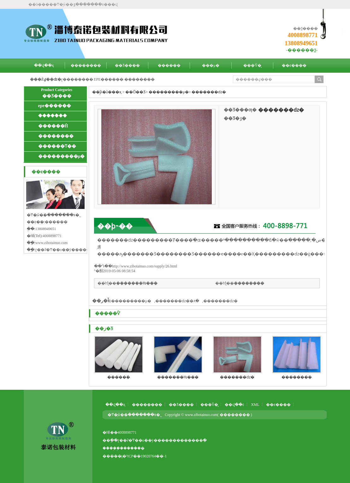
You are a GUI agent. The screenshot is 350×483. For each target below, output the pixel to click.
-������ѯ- (301, 50)
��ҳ (117, 92)
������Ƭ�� (57, 146)
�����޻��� (249, 283)
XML (255, 404)
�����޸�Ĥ (53, 126)
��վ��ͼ (234, 404)
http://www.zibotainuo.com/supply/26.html (144, 266)
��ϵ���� (294, 65)
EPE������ (108, 79)
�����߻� (134, 448)
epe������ (54, 105)
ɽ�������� (77, 79)
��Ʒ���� (127, 65)
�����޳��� (139, 79)
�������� (86, 65)
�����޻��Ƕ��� (136, 283)
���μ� (210, 65)
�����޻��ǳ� (209, 92)
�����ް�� (52, 115)
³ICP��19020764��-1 (146, 456)
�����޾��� (56, 136)
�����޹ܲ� (118, 377)
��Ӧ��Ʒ (135, 92)
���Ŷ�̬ (252, 65)
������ (169, 65)
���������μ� (61, 156)
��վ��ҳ (44, 65)
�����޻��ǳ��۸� (177, 301)
